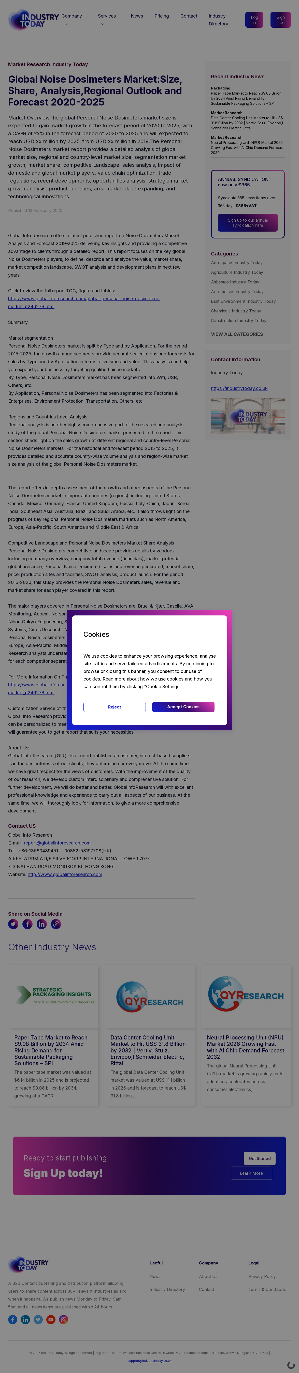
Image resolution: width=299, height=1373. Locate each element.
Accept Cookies (183, 706)
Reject (114, 707)
